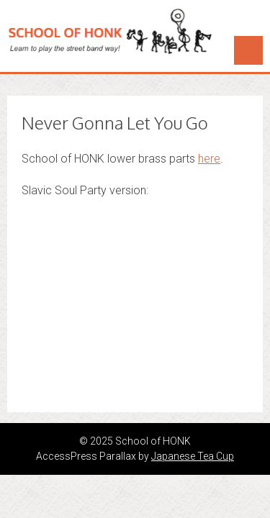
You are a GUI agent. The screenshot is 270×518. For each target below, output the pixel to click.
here (209, 158)
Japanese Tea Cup (192, 456)
